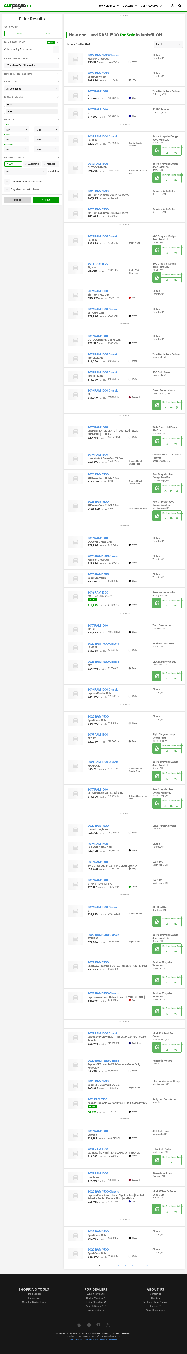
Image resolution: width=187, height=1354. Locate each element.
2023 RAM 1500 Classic (103, 661)
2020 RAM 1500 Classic (103, 556)
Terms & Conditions (108, 1340)
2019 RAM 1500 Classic (103, 236)
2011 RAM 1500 (98, 1099)
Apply (46, 199)
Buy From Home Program (155, 1302)
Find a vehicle (34, 1294)
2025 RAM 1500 (98, 191)
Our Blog (155, 1298)
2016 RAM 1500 (98, 164)
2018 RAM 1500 (98, 1149)
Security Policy (91, 1340)
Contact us (155, 1294)
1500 (32, 111)
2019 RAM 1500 (98, 291)
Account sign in (96, 1310)
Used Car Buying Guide (34, 1302)
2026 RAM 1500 (98, 474)
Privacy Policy (76, 1340)
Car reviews (34, 1298)
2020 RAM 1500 (98, 574)
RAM (32, 105)
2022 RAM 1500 (98, 73)
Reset (17, 199)
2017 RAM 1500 (98, 91)
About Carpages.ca (155, 1310)
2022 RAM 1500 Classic (103, 55)
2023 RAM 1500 (98, 1231)
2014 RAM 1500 (98, 263)
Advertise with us (96, 1294)
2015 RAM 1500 (98, 734)
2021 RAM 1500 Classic (103, 136)
